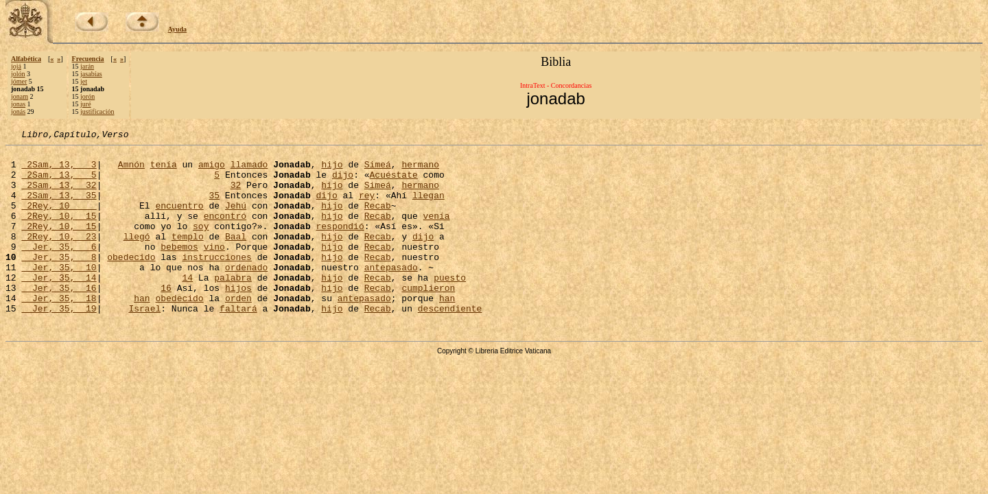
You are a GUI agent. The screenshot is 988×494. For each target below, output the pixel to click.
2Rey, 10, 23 (58, 256)
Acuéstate (393, 182)
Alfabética (26, 58)
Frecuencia (88, 58)
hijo (331, 170)
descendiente (450, 343)
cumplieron (428, 318)
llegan (428, 207)
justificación (97, 111)
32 (236, 195)
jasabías (91, 74)
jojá (16, 66)
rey (367, 207)
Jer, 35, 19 (58, 343)
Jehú (235, 219)
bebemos (179, 269)
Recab (377, 219)
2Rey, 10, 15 (58, 232)
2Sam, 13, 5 (58, 182)
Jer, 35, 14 (58, 306)
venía (436, 232)
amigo (211, 170)
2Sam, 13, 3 (58, 170)
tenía (163, 170)
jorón (87, 96)
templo (188, 256)
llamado (249, 170)
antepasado (391, 293)
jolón (18, 74)
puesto (450, 306)
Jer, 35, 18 (58, 331)
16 (166, 318)
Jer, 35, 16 (58, 318)
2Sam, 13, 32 (58, 195)
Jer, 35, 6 (58, 269)
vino (214, 269)
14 (187, 306)
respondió (340, 244)
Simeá (377, 170)
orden (238, 331)
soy (201, 244)
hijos (238, 318)
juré (85, 104)
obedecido (131, 281)
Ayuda (177, 29)
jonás (18, 111)
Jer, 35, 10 (58, 293)
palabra (233, 306)
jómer (19, 81)
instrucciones (216, 281)
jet (83, 81)
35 (214, 207)
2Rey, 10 (58, 219)
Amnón (131, 170)
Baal (235, 256)
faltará (238, 343)
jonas (18, 104)
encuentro (179, 219)
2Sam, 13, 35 (58, 207)
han (142, 331)
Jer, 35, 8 (58, 281)
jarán (87, 66)
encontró (225, 232)
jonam (19, 96)
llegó (137, 256)
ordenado (246, 293)
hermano (420, 170)
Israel (144, 343)
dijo (342, 182)
